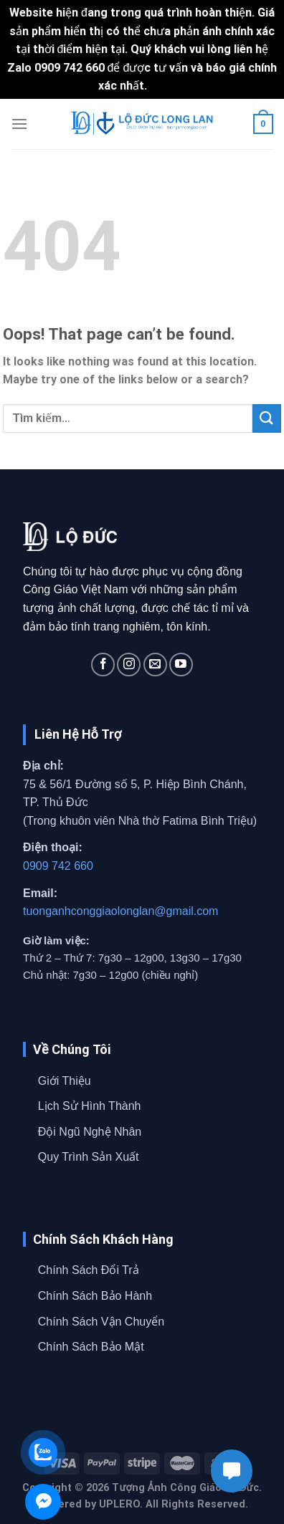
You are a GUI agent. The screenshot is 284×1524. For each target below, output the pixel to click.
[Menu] (19, 123)
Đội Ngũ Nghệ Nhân (89, 1132)
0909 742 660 (58, 866)
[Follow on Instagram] (129, 664)
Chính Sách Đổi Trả (88, 1270)
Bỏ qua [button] (168, 85)
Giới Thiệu (64, 1081)
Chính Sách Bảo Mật (91, 1347)
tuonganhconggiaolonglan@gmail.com (120, 911)
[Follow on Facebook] (103, 664)
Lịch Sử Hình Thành (89, 1106)
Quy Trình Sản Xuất (88, 1157)
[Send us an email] (155, 664)
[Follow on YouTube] (181, 664)
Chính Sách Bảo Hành (95, 1296)
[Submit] (266, 418)
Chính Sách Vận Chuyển (101, 1321)
